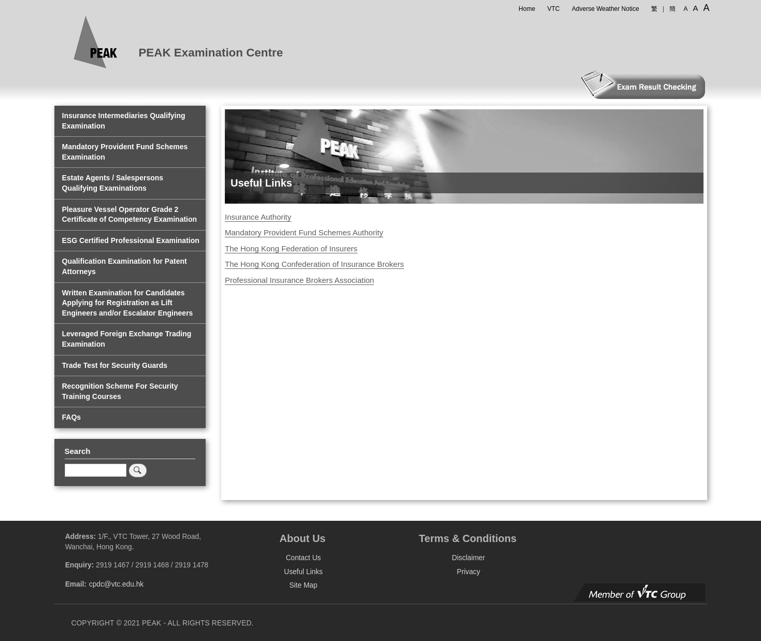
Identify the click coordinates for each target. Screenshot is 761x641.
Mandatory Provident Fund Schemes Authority (304, 232)
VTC (553, 8)
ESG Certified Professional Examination (130, 240)
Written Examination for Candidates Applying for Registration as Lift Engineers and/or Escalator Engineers (127, 303)
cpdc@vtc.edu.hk (116, 584)
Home (527, 8)
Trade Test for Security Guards (115, 365)
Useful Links (303, 572)
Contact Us (303, 558)
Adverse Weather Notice (605, 8)
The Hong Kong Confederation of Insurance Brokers (314, 264)
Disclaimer (468, 558)
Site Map (304, 585)
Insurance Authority (258, 216)
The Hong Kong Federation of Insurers (291, 248)
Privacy (468, 572)
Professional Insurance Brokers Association (299, 280)
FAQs (71, 417)
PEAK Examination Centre (210, 52)
